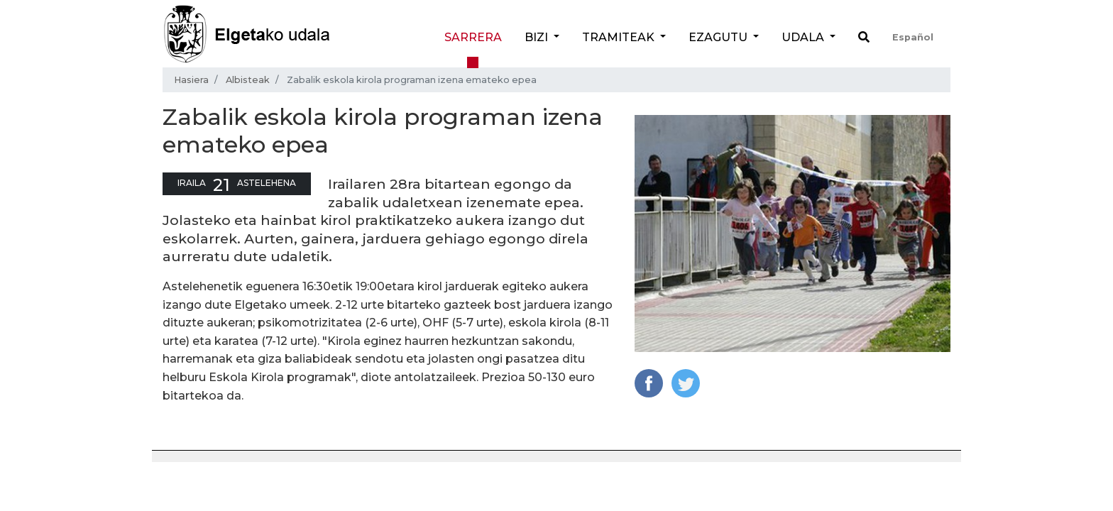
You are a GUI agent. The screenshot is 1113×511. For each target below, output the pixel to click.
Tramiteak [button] (619, 37)
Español (912, 37)
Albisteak (248, 80)
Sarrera (473, 37)
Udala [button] (804, 37)
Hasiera (191, 80)
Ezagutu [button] (719, 37)
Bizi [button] (538, 37)
